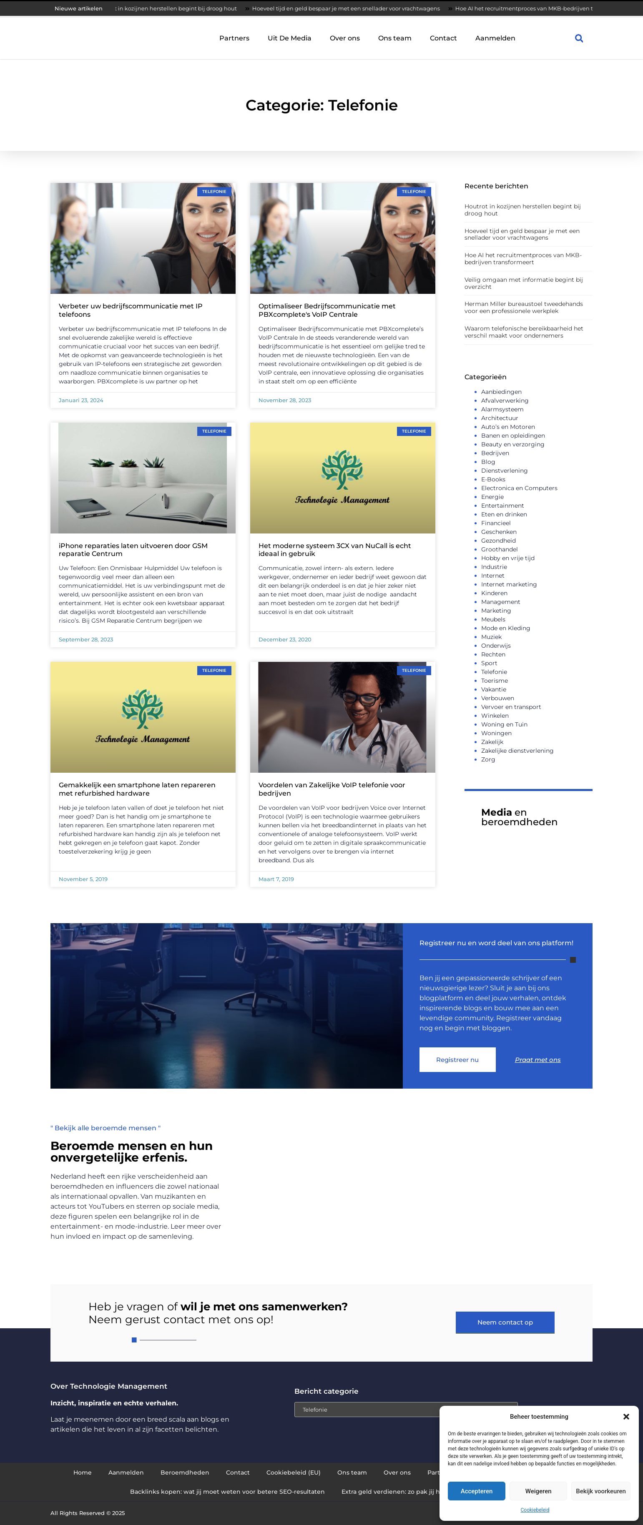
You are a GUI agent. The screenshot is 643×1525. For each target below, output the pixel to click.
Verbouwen (497, 698)
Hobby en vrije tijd (508, 558)
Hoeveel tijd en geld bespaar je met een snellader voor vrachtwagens (351, 8)
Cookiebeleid (535, 1510)
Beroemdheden (185, 1472)
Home (82, 1472)
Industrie (494, 567)
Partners (234, 38)
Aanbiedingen (501, 392)
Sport (489, 663)
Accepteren (477, 1491)
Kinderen (494, 593)
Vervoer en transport (511, 707)
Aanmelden (495, 38)
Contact (443, 38)
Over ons (345, 38)
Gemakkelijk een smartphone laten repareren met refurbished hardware (137, 789)
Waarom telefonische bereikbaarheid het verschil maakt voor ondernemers (524, 332)
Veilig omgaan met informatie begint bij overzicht (524, 283)
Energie (492, 497)
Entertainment (502, 505)
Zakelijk (492, 742)
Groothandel (499, 549)
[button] (626, 1416)
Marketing (496, 610)
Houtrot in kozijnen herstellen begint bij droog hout (172, 8)
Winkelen (495, 715)
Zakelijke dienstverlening (517, 750)
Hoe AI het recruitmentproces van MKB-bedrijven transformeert (547, 8)
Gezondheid (498, 540)
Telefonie (494, 672)
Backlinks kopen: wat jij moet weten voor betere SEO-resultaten (227, 1491)
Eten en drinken (504, 514)
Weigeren (538, 1491)
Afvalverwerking (505, 400)
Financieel (496, 523)
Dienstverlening (504, 470)
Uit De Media (289, 38)
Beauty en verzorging (513, 444)
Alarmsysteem (502, 409)
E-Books (493, 479)
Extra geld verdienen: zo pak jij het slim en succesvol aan (427, 1491)
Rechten (493, 654)
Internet (493, 575)
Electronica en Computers (519, 488)
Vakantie (493, 689)
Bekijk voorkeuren (601, 1491)
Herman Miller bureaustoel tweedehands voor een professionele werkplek (524, 307)
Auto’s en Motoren (508, 427)
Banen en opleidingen (513, 435)
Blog (488, 462)
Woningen (496, 733)
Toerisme (494, 680)
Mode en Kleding (505, 628)
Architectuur (499, 418)
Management (500, 602)
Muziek (491, 637)
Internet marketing (509, 584)
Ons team (395, 38)
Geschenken (499, 532)
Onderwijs (496, 645)
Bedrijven (495, 453)
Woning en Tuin (504, 724)
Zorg (488, 759)
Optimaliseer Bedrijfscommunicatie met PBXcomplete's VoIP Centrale (327, 310)
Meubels (493, 619)
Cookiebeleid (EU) (293, 1472)
